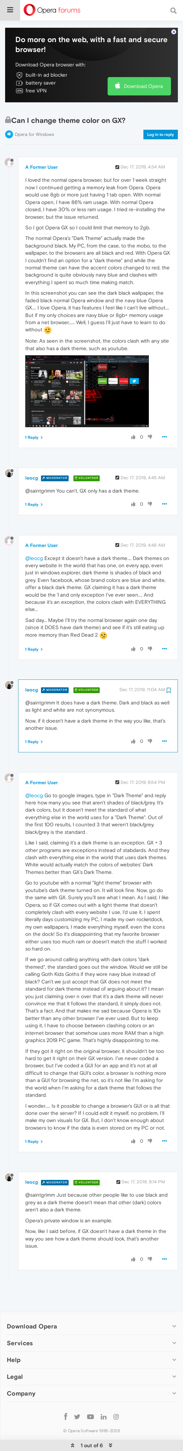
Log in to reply (160, 113)
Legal (15, 1355)
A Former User (41, 146)
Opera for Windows (34, 113)
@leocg (34, 537)
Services (20, 1322)
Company (21, 1372)
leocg (31, 457)
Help (13, 1338)
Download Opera (143, 65)
